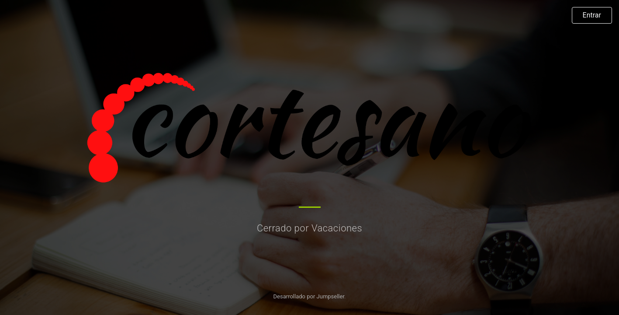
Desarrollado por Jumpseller (309, 296)
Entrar (592, 15)
